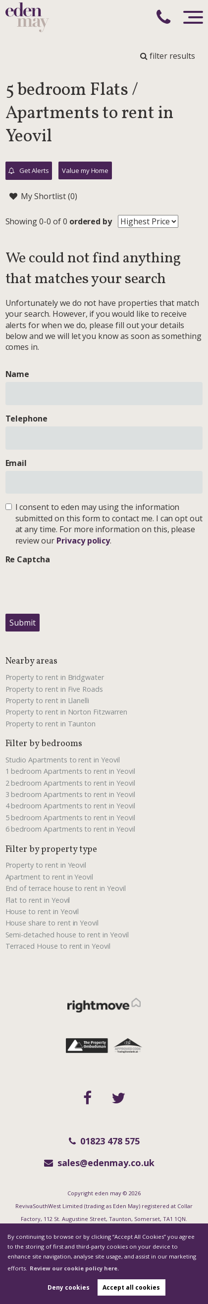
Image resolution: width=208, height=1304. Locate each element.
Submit (22, 622)
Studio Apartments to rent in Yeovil (62, 759)
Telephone (26, 418)
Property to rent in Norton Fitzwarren (66, 711)
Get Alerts (28, 171)
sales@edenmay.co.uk (99, 1163)
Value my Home (85, 170)
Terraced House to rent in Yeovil (57, 946)
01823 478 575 (104, 1141)
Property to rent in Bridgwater (54, 677)
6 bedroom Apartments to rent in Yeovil (70, 829)
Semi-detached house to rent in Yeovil (67, 934)
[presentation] (80, 586)
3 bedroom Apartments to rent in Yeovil (70, 794)
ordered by (90, 221)
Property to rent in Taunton (50, 723)
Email (16, 463)
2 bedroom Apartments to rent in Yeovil (70, 783)
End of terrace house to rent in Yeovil (65, 888)
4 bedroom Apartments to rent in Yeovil (70, 805)
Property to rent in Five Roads (54, 689)
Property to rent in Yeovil (46, 865)
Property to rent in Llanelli (47, 700)
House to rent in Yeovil (42, 911)
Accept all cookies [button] (131, 1287)
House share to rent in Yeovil (52, 922)
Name (17, 374)
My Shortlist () (43, 196)
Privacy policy (83, 540)
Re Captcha (28, 559)
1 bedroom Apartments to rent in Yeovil (70, 771)
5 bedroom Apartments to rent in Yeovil (70, 817)
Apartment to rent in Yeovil (49, 877)
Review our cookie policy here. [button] (74, 1268)
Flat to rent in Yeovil (37, 900)
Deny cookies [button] (69, 1287)
